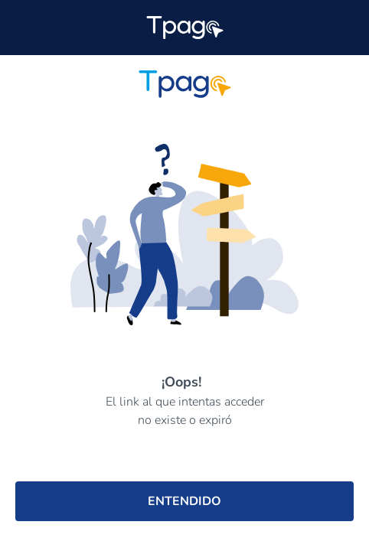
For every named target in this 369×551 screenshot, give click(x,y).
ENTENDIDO (184, 501)
